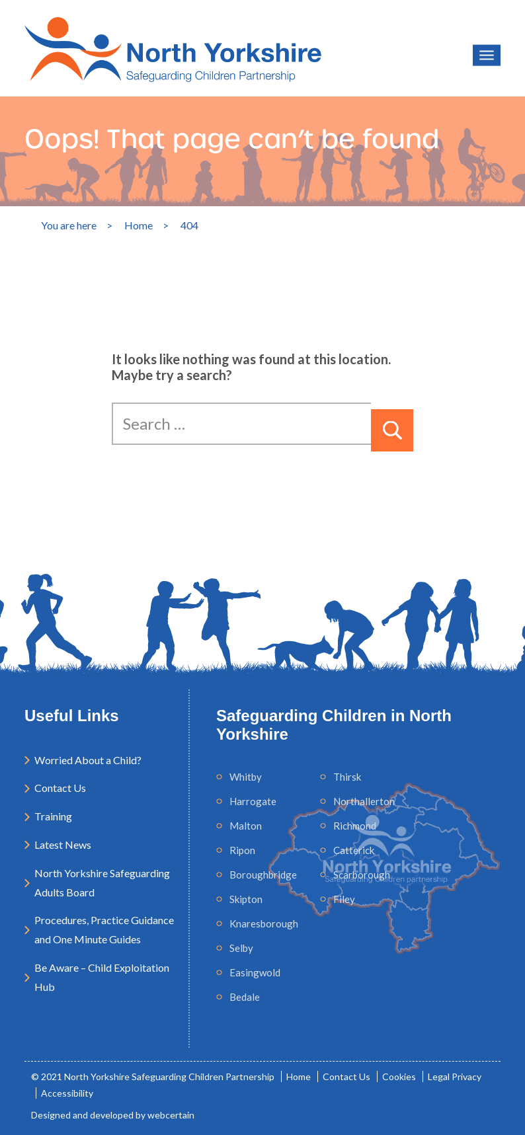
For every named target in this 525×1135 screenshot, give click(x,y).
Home (298, 1076)
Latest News (62, 844)
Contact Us (60, 787)
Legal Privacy (454, 1076)
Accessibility (67, 1093)
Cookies (399, 1076)
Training (53, 816)
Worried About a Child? (87, 760)
